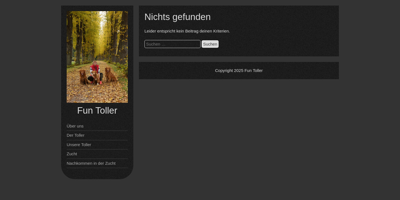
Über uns (75, 126)
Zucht (72, 153)
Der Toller (75, 135)
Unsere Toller (79, 144)
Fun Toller (97, 110)
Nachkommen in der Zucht (91, 163)
